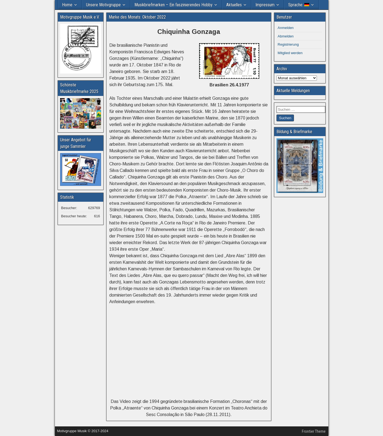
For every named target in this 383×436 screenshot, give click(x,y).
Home (67, 4)
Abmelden (286, 36)
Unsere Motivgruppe (103, 4)
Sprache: (298, 4)
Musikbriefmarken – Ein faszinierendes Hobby (173, 4)
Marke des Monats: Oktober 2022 (137, 17)
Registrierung (288, 44)
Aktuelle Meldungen (293, 90)
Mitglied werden (290, 53)
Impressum (265, 4)
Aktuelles (234, 4)
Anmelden (286, 28)
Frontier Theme (314, 431)
